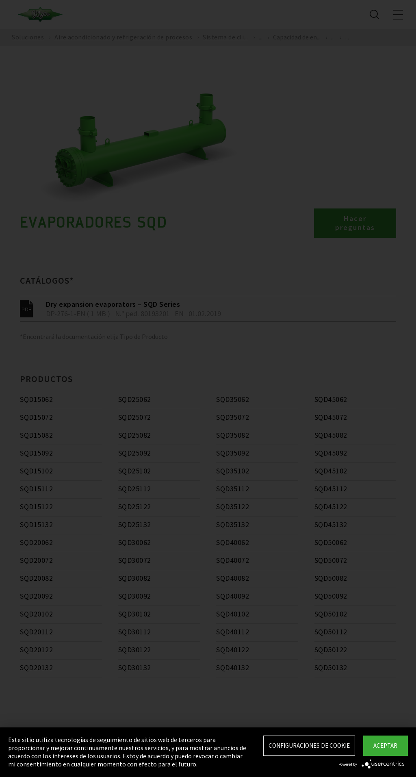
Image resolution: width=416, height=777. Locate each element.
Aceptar (385, 745)
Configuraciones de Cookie (309, 745)
